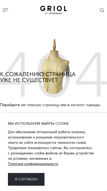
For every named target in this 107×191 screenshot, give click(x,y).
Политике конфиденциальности (33, 164)
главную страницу (42, 105)
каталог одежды (85, 105)
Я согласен (26, 179)
